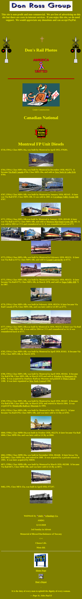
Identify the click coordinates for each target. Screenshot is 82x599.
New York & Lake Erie (65, 172)
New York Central (37, 381)
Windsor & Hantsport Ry (65, 376)
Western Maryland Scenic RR (59, 222)
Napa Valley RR (69, 282)
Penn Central (69, 379)
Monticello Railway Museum (25, 406)
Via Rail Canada (15, 172)
